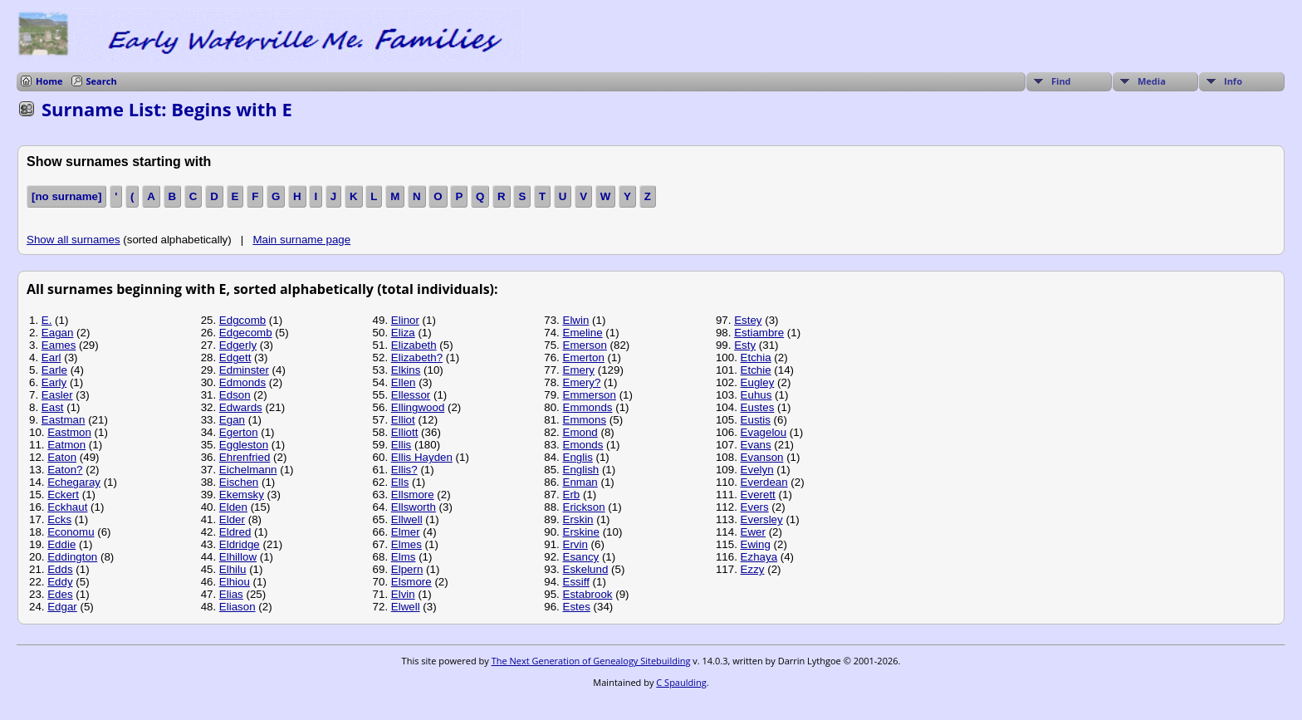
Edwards (240, 407)
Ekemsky (241, 494)
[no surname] (66, 196)
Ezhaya (759, 557)
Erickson (584, 507)
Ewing (756, 544)
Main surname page (301, 239)
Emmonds (588, 407)
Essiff (576, 582)
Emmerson (589, 395)
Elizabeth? (417, 357)
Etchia (756, 357)
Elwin (576, 320)
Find (1061, 81)
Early (54, 382)
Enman (580, 482)
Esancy (581, 557)
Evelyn (757, 469)
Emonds (583, 444)
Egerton (238, 432)
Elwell (405, 606)
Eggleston (243, 444)
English (581, 469)
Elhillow (238, 557)
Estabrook (588, 594)
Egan (232, 420)
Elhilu (233, 569)
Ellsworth (413, 507)
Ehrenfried (245, 457)
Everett (758, 494)
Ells (400, 482)
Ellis (401, 444)
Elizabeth (414, 345)
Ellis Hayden (422, 457)
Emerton (583, 357)
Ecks (59, 519)
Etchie (756, 370)
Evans (756, 444)
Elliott (404, 432)
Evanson (762, 457)
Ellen (403, 382)
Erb (571, 494)
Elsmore (411, 582)
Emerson (585, 345)
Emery (579, 370)
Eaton (61, 457)
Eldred (235, 532)
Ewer (753, 532)
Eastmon (69, 432)
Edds (59, 569)
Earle (54, 370)
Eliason (237, 606)
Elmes (406, 544)
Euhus (756, 395)
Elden (233, 507)
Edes (59, 594)
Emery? (582, 382)
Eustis (756, 420)
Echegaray (73, 482)
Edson (235, 395)
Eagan (58, 332)
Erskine (581, 532)
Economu (70, 532)
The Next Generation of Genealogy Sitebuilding (591, 660)
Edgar (62, 606)
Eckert (63, 494)
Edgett (235, 357)
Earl (51, 357)
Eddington (72, 557)
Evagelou (764, 432)
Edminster (244, 370)
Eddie (61, 544)
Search (101, 81)
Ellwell (407, 519)
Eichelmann (248, 469)
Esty (745, 345)
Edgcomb (242, 320)
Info (1233, 81)
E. (47, 320)
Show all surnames (73, 239)
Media (1152, 81)
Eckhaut (67, 507)
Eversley (762, 519)
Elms (403, 557)
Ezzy (753, 569)
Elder (232, 519)
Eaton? (64, 469)
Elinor (405, 320)
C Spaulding (681, 682)
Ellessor (410, 395)
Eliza (403, 332)
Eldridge (239, 544)
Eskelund (586, 569)
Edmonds (242, 382)
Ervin (575, 544)
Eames (59, 345)
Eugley (758, 382)
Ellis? (404, 469)
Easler (57, 395)
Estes (576, 606)
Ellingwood (417, 407)
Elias (231, 594)
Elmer (405, 532)
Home (49, 81)
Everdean (764, 482)
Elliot (403, 420)
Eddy (59, 582)
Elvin (403, 594)
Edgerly (238, 345)
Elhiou (234, 582)
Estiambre (759, 332)
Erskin (578, 519)
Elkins (406, 370)
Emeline (583, 332)
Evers (755, 507)
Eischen (238, 482)
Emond (580, 432)
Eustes (758, 407)
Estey (747, 320)
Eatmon (66, 444)
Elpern (407, 569)
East (53, 407)
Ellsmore (412, 494)
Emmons (585, 420)
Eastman (64, 420)
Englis (578, 457)
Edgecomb (245, 332)
